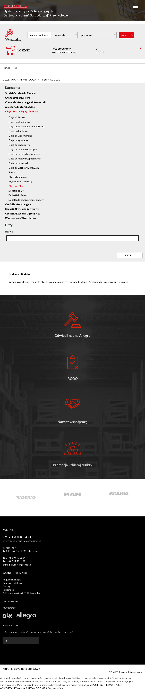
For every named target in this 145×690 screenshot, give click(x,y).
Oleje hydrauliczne (18, 131)
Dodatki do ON (16, 190)
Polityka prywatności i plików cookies (22, 593)
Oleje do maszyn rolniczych (22, 149)
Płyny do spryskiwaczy (20, 181)
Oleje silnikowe (16, 117)
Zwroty (6, 586)
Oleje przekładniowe (19, 121)
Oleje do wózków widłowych (23, 167)
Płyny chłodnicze (17, 176)
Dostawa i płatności (13, 582)
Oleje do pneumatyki (19, 144)
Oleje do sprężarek (18, 140)
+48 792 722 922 (16, 561)
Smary (11, 172)
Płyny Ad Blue (51, 79)
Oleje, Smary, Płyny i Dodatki (21, 79)
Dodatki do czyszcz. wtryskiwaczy (26, 199)
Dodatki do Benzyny (19, 195)
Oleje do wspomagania (20, 135)
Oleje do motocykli (18, 163)
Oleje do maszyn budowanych (24, 154)
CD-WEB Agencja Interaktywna (125, 672)
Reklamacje (8, 589)
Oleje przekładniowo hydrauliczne (26, 126)
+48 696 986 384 (16, 557)
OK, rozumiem (55, 688)
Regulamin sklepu (12, 579)
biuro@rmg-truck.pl (21, 564)
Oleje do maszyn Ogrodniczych (24, 158)
